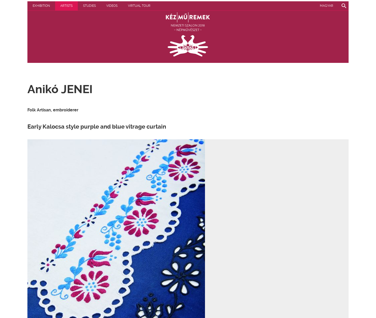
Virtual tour (139, 6)
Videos (112, 6)
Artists (66, 6)
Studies (89, 6)
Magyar (326, 6)
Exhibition (41, 6)
